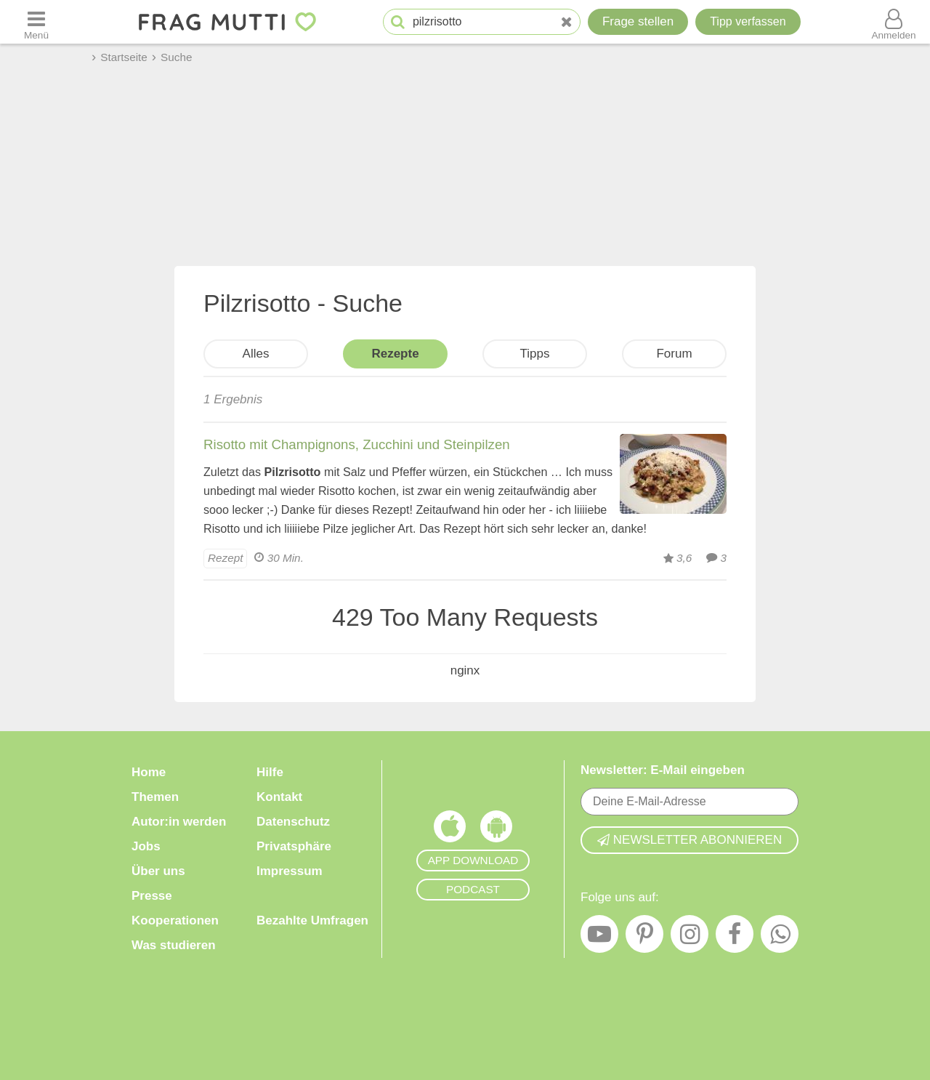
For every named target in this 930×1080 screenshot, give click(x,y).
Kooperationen (175, 920)
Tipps (535, 353)
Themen (155, 797)
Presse (152, 896)
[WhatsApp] (779, 937)
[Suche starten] (397, 22)
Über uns (158, 871)
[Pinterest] (644, 937)
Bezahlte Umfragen (312, 920)
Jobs (146, 846)
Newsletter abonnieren (689, 840)
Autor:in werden (179, 822)
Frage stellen (638, 21)
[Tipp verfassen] (747, 22)
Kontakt (279, 797)
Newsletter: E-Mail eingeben (663, 770)
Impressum (289, 871)
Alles (256, 353)
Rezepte (394, 353)
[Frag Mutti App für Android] (496, 830)
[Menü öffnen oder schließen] (36, 22)
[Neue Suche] (566, 22)
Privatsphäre (293, 846)
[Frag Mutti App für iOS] (450, 830)
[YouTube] (599, 937)
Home (149, 772)
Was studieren (174, 945)
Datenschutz (293, 822)
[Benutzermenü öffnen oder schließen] (893, 22)
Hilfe (269, 772)
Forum (674, 353)
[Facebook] (734, 937)
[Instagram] (689, 937)
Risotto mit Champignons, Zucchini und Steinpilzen (356, 444)
